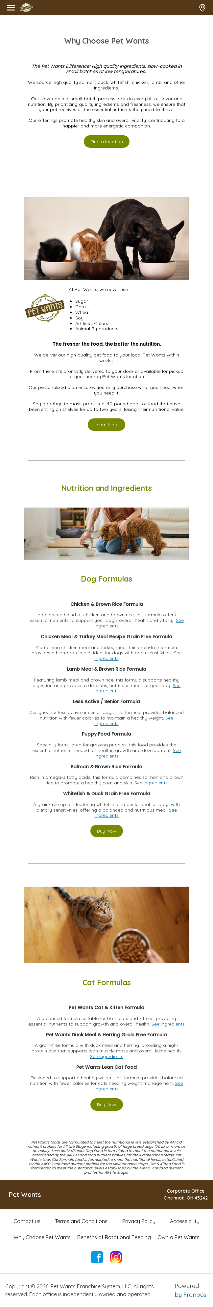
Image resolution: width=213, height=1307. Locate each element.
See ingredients (151, 783)
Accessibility (185, 1221)
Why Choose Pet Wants (42, 1237)
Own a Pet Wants (178, 1237)
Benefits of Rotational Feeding (114, 1237)
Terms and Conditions (81, 1221)
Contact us (26, 1221)
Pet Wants (25, 1194)
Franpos (194, 1294)
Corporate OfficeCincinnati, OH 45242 (186, 1194)
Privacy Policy (138, 1221)
